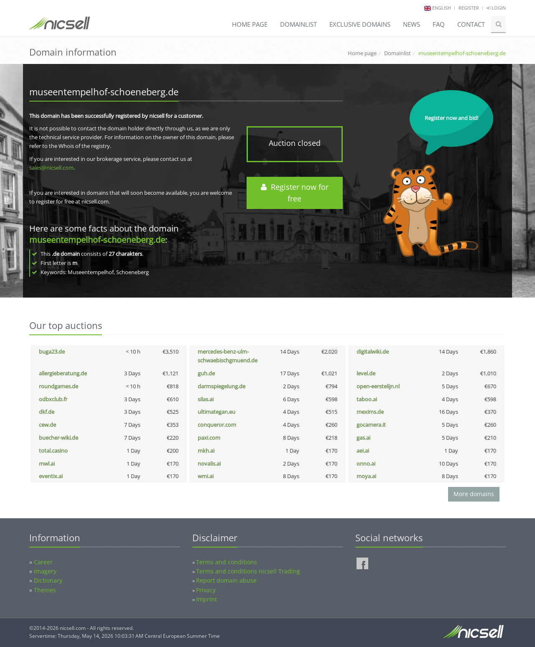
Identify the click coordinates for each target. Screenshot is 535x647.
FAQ (439, 24)
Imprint (206, 599)
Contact (471, 24)
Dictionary (48, 580)
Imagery (45, 571)
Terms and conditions (226, 562)
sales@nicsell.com (51, 167)
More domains (473, 494)
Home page (250, 24)
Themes (45, 590)
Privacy (206, 590)
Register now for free (295, 193)
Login (496, 8)
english (441, 8)
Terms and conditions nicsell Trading (248, 571)
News (411, 24)
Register (469, 8)
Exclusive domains (359, 24)
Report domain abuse (226, 580)
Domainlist (298, 24)
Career (43, 562)
